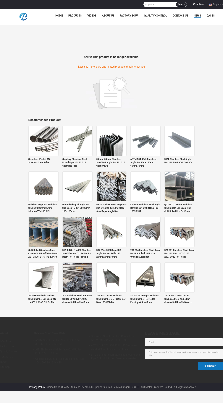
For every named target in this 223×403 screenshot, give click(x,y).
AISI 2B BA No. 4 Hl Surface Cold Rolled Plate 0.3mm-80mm (58, 351)
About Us (108, 15)
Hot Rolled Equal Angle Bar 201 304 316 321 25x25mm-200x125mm (76, 208)
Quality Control (155, 15)
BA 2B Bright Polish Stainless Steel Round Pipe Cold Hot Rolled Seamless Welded (115, 356)
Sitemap (5, 366)
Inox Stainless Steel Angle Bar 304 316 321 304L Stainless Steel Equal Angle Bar (111, 208)
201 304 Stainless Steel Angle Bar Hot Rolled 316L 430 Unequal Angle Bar (145, 253)
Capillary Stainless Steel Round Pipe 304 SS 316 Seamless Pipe (74, 162)
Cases (211, 15)
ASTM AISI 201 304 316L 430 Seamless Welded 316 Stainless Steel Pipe (114, 347)
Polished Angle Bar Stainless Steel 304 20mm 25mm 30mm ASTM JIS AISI (42, 208)
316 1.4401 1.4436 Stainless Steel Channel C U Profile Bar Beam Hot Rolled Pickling (77, 253)
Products (75, 15)
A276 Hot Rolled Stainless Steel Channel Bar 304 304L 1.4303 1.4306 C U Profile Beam (42, 299)
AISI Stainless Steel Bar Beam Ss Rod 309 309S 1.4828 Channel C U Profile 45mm (77, 299)
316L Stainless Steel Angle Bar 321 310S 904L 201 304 (178, 161)
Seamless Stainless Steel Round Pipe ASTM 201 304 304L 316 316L (113, 338)
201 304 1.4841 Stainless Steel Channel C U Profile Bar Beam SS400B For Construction (111, 299)
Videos (91, 15)
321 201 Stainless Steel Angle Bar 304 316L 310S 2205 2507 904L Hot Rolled (179, 253)
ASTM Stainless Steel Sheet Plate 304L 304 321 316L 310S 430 (58, 342)
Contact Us (180, 15)
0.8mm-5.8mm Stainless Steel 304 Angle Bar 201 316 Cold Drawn (110, 162)
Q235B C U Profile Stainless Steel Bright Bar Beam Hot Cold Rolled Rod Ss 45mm (178, 208)
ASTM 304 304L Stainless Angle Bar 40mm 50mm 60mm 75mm (143, 162)
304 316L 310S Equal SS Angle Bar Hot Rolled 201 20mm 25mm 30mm (109, 253)
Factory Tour (129, 15)
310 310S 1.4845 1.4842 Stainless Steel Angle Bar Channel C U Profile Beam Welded (177, 299)
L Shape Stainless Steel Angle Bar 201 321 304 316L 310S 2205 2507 (145, 208)
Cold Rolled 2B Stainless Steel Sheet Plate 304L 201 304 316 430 (59, 360)
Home (59, 15)
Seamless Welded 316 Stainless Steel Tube (39, 161)
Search (181, 4)
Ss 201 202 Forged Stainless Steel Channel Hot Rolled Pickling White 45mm (144, 299)
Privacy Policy (37, 387)
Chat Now (199, 4)
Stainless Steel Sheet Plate (49, 333)
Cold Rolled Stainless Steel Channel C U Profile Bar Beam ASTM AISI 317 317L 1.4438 (43, 253)
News (197, 15)
